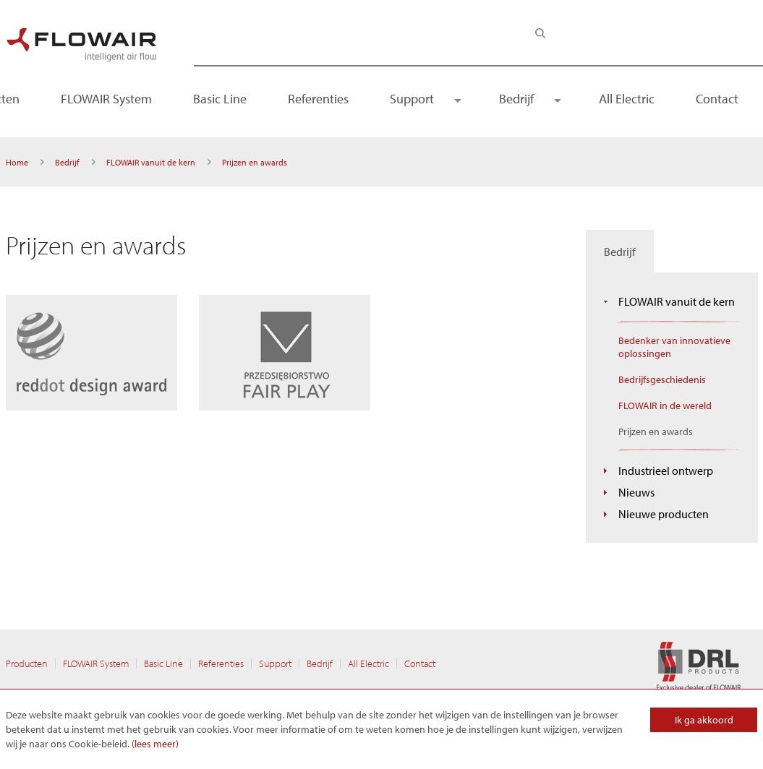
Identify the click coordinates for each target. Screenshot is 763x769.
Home (17, 162)
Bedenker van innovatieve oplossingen (674, 347)
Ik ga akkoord (704, 719)
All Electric (627, 98)
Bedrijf (516, 98)
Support (412, 98)
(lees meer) (155, 743)
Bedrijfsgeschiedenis (662, 379)
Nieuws (636, 492)
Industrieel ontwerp (665, 470)
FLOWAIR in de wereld (665, 405)
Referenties (318, 98)
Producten (27, 663)
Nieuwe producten (663, 514)
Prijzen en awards (655, 431)
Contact (717, 98)
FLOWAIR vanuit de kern (150, 162)
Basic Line (220, 98)
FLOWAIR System (106, 98)
